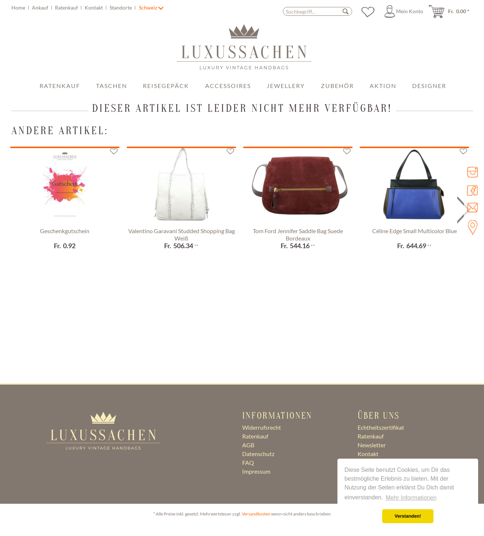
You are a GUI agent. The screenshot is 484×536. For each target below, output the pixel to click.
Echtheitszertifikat (381, 427)
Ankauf (40, 7)
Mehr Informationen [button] (411, 498)
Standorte (121, 7)
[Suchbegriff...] (317, 11)
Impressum (256, 471)
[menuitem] (74, 7)
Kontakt (94, 7)
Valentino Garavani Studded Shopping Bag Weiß (181, 234)
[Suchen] (345, 11)
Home (18, 7)
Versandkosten (256, 514)
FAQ (248, 462)
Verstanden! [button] (408, 516)
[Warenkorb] (451, 11)
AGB (248, 444)
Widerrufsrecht (261, 427)
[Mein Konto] (405, 11)
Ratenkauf (67, 7)
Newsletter (372, 444)
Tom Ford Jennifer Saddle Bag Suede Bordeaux (298, 234)
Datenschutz (258, 453)
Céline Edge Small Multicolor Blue (414, 230)
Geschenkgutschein (64, 230)
